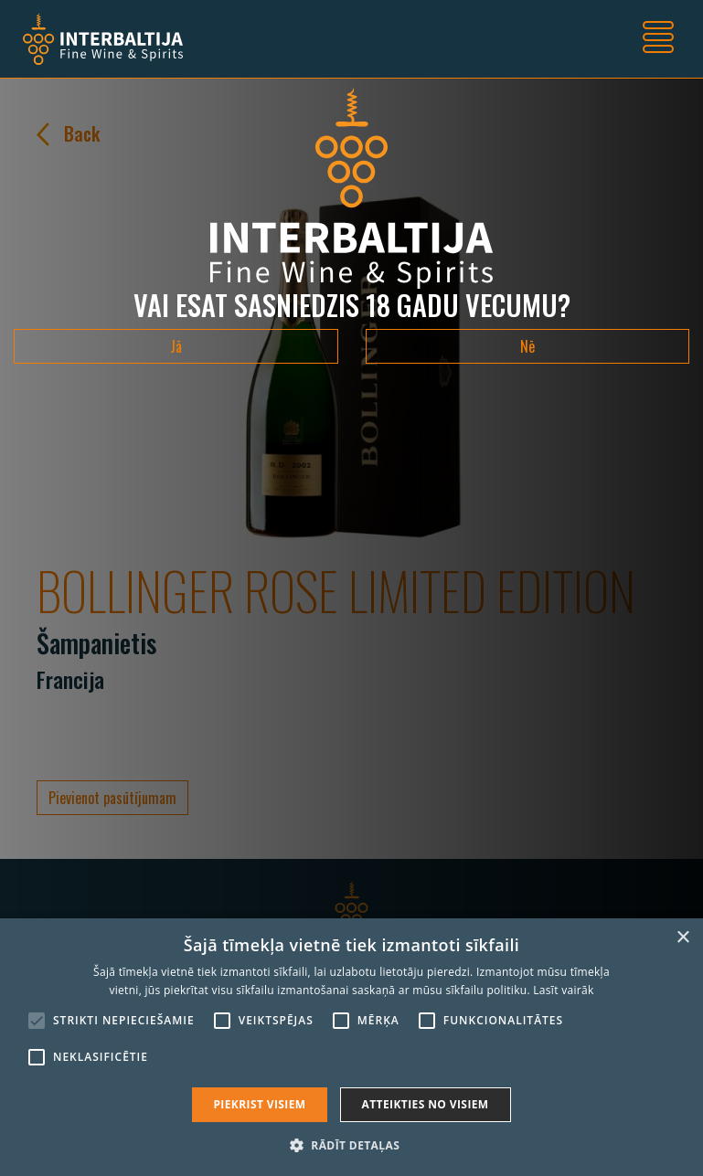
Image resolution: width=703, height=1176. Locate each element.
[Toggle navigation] (658, 39)
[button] (351, 1145)
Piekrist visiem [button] (259, 1104)
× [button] (682, 938)
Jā (176, 346)
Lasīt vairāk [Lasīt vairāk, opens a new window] (563, 990)
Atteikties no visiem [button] (425, 1104)
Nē (527, 346)
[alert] (351, 1047)
